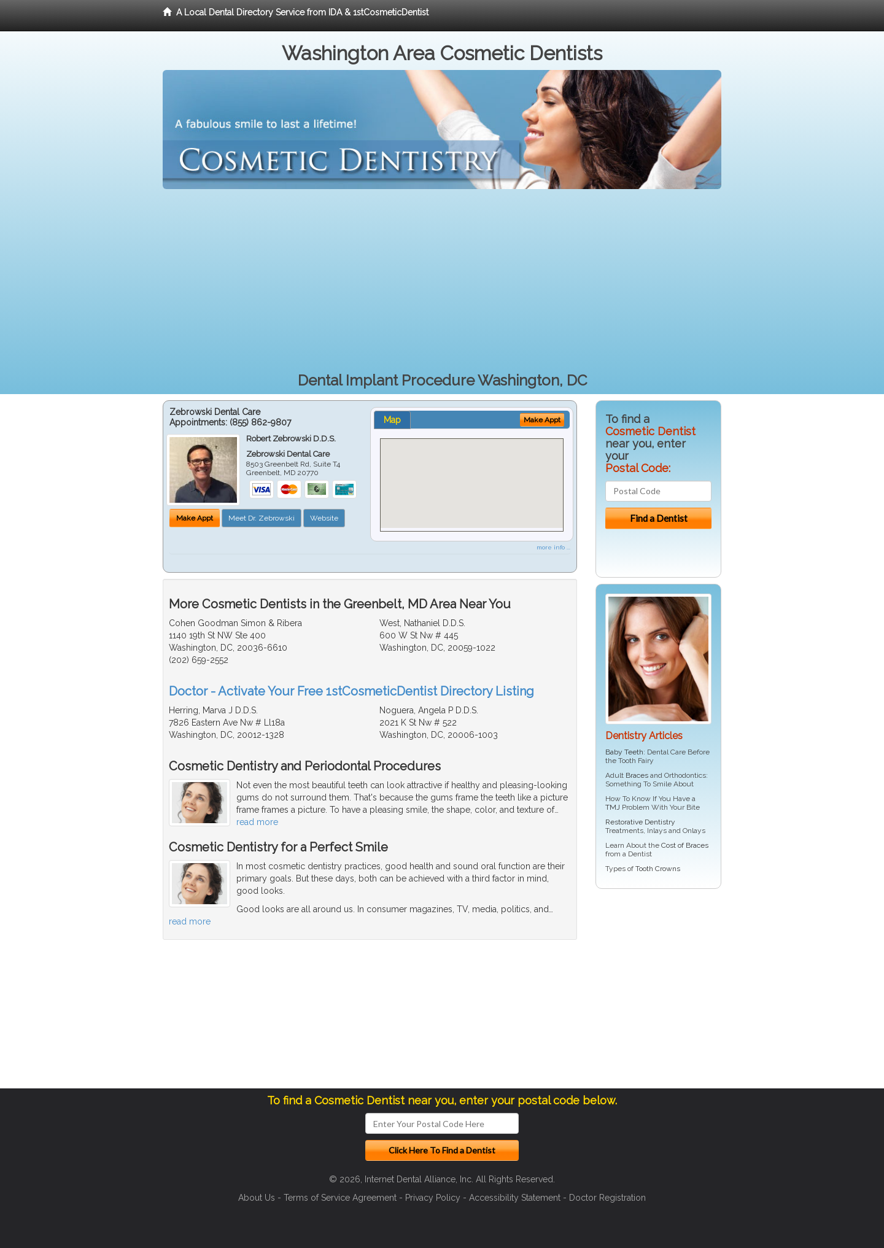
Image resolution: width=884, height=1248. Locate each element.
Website (324, 518)
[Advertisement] (442, 281)
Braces (637, 775)
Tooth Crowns (657, 868)
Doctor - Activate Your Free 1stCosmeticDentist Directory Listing (351, 691)
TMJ (612, 807)
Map (392, 420)
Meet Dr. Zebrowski (261, 518)
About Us (256, 1198)
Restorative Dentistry (640, 822)
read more (257, 822)
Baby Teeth (624, 752)
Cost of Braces (684, 845)
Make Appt (194, 518)
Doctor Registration (607, 1198)
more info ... (553, 547)
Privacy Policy (432, 1198)
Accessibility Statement (514, 1198)
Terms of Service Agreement (340, 1198)
